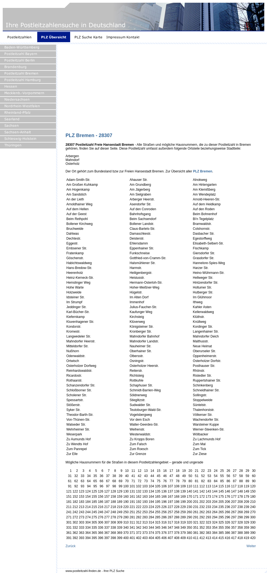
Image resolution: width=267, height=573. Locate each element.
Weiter (251, 546)
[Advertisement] (137, 90)
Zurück (71, 546)
